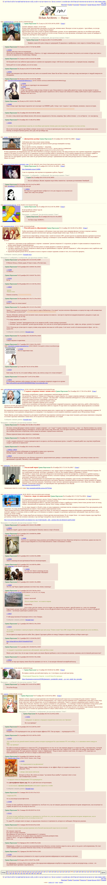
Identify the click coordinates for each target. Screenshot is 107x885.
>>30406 (23, 87)
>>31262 (9, 854)
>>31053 (27, 717)
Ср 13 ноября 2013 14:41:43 (18, 684)
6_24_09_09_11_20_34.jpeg (15, 592)
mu (27, 1)
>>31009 (9, 270)
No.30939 (59, 216)
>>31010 (9, 278)
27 (74, 871)
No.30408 (37, 79)
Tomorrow (83, 4)
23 (63, 871)
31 (85, 871)
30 (82, 871)
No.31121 (37, 792)
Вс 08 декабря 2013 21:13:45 (19, 284)
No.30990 (38, 556)
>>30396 (23, 83)
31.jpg (9, 535)
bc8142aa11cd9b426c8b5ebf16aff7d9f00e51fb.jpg (20, 80)
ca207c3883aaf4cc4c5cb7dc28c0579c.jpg (14, 389)
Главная (103, 4)
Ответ (63, 23)
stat (105, 3)
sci (40, 1)
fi (73, 1)
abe (66, 1)
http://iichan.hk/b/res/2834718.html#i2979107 (20, 641)
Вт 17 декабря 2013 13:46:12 (19, 344)
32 (88, 871)
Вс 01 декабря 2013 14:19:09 (19, 564)
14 (39, 871)
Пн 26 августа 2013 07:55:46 (18, 68)
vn (93, 1)
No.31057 (38, 726)
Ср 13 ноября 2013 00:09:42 (37, 670)
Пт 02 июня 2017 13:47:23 (18, 376)
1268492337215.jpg (8, 668)
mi (24, 1)
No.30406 (37, 68)
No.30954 (51, 177)
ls (79, 1)
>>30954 (27, 189)
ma (81, 1)
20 (55, 871)
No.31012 (38, 284)
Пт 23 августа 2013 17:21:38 (40, 40)
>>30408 (9, 104)
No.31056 (56, 713)
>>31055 (9, 730)
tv (47, 1)
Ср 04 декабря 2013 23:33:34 (19, 260)
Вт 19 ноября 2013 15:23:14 (18, 438)
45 (29, 873)
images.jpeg (7, 465)
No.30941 (37, 113)
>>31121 (9, 813)
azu (69, 1)
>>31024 (20, 349)
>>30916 (9, 660)
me (83, 1)
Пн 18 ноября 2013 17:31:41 (44, 467)
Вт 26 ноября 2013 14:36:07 (45, 139)
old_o (32, 1)
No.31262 (38, 843)
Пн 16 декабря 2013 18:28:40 (19, 335)
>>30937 (9, 613)
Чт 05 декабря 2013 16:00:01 (18, 266)
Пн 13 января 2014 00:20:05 (18, 810)
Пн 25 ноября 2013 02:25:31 (40, 216)
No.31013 (38, 298)
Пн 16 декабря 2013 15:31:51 (19, 307)
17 (47, 871)
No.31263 (38, 851)
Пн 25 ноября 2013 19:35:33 (36, 177)
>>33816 (9, 379)
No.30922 (79, 228)
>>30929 (9, 287)
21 (58, 871)
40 (16, 873)
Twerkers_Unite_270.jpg (13, 758)
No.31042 (38, 657)
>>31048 (9, 801)
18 (49, 871)
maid (19, 1)
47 (35, 873)
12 (33, 871)
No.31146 (37, 825)
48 (38, 873)
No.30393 (57, 23)
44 (27, 873)
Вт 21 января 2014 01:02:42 (18, 825)
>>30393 (9, 72)
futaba (56, 882)
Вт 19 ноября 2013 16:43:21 (18, 446)
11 (30, 871)
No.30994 (38, 582)
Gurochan (76, 4)
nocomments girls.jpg (9, 226)
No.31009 (38, 260)
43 (24, 873)
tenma (100, 1)
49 (40, 873)
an (5, 1)
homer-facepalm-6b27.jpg (10, 205)
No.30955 (37, 184)
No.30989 (38, 533)
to (91, 1)
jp (77, 1)
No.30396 (37, 58)
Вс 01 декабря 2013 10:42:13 (19, 525)
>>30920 (9, 449)
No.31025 (38, 344)
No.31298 (36, 860)
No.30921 (37, 446)
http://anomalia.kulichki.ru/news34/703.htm (39, 488)
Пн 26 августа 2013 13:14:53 (18, 79)
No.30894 (56, 670)
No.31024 (38, 335)
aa (64, 1)
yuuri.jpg (6, 694)
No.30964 (37, 120)
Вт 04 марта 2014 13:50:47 (18, 860)
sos (87, 1)
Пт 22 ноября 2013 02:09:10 (49, 228)
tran (45, 1)
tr (60, 1)
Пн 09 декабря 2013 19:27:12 (19, 298)
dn (72, 1)
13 (36, 871)
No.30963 (72, 139)
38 (10, 873)
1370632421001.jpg (8, 21)
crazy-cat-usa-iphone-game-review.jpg (13, 494)
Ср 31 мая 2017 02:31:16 (17, 366)
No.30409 (37, 101)
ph (36, 1)
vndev (104, 1)
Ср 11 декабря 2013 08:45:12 (19, 623)
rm (85, 1)
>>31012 (9, 301)
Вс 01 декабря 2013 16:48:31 (19, 582)
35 (96, 871)
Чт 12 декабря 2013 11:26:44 (18, 638)
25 (69, 871)
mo (59, 1)
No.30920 (37, 438)
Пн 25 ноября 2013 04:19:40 (18, 113)
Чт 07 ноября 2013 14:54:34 (34, 695)
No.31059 (38, 735)
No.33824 (36, 376)
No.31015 (38, 590)
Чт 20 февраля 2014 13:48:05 (19, 843)
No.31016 (38, 623)
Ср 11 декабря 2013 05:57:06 (19, 590)
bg (52, 1)
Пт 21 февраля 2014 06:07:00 (19, 851)
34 (93, 871)
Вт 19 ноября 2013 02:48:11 (18, 425)
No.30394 (59, 40)
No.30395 (37, 47)
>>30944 (9, 528)
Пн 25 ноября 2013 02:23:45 (37, 206)
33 (90, 871)
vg (54, 1)
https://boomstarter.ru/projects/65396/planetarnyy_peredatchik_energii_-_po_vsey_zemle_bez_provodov (52, 679)
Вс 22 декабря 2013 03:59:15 (19, 657)
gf (12, 1)
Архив (89, 4)
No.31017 (37, 638)
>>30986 (23, 538)
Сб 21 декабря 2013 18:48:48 (19, 647)
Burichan (64, 4)
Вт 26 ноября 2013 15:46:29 (18, 120)
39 (13, 873)
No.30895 (37, 684)
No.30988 (38, 525)
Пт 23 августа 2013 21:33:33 (18, 58)
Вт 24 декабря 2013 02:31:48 (19, 735)
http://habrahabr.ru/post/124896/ (31, 169)
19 (52, 871)
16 (44, 871)
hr (14, 1)
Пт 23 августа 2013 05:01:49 (38, 23)
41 (18, 873)
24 (66, 871)
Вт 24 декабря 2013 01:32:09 (19, 726)
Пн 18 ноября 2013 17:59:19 (53, 391)
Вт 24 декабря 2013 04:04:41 (19, 756)
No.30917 (71, 467)
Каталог (94, 4)
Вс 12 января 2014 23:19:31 (18, 792)
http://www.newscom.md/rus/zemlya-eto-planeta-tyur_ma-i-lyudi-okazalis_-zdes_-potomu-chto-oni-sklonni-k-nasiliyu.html (39, 520)
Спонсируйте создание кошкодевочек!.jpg (18, 346)
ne (28, 1)
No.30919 (37, 425)
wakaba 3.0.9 (51, 882)
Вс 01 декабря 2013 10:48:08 (19, 533)
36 (99, 871)
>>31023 (9, 339)
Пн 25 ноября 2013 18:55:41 (37, 166)
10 (28, 871)
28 (77, 871)
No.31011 (37, 275)
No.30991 (38, 564)
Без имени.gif (11, 186)
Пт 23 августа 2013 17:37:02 (18, 47)
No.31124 (37, 810)
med (22, 1)
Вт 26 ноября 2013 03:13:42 (18, 184)
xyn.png (6, 137)
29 (80, 871)
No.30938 (56, 206)
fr (10, 1)
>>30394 (9, 50)
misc (96, 1)
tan (90, 1)
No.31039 (38, 647)
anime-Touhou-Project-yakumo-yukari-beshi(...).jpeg (16, 164)
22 (60, 871)
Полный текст (27, 254)
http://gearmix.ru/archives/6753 (31, 485)
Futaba (70, 4)
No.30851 (53, 695)
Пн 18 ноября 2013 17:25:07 (51, 496)
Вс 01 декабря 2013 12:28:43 (19, 556)
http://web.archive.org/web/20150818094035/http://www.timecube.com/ (27, 383)
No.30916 (83, 496)
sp (42, 1)
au (57, 1)
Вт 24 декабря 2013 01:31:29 (37, 713)
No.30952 (56, 166)
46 (32, 873)
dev (102, 3)
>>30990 (27, 569)
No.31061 (38, 756)
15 (41, 871)
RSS (98, 4)
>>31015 (9, 627)
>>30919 (14, 449)
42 (21, 873)
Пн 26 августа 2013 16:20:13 (18, 101)
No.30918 (88, 391)
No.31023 (38, 307)
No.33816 (35, 366)
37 (7, 873)
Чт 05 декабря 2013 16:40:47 (18, 275)
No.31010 (38, 266)
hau (75, 1)
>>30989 (9, 559)
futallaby (61, 882)
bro (9, 1)
